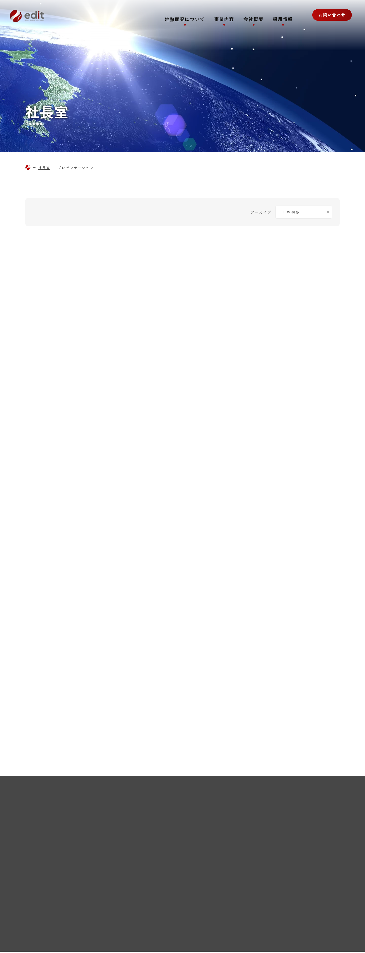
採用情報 (283, 20)
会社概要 (253, 20)
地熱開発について (185, 20)
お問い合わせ (330, 19)
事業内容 (224, 20)
